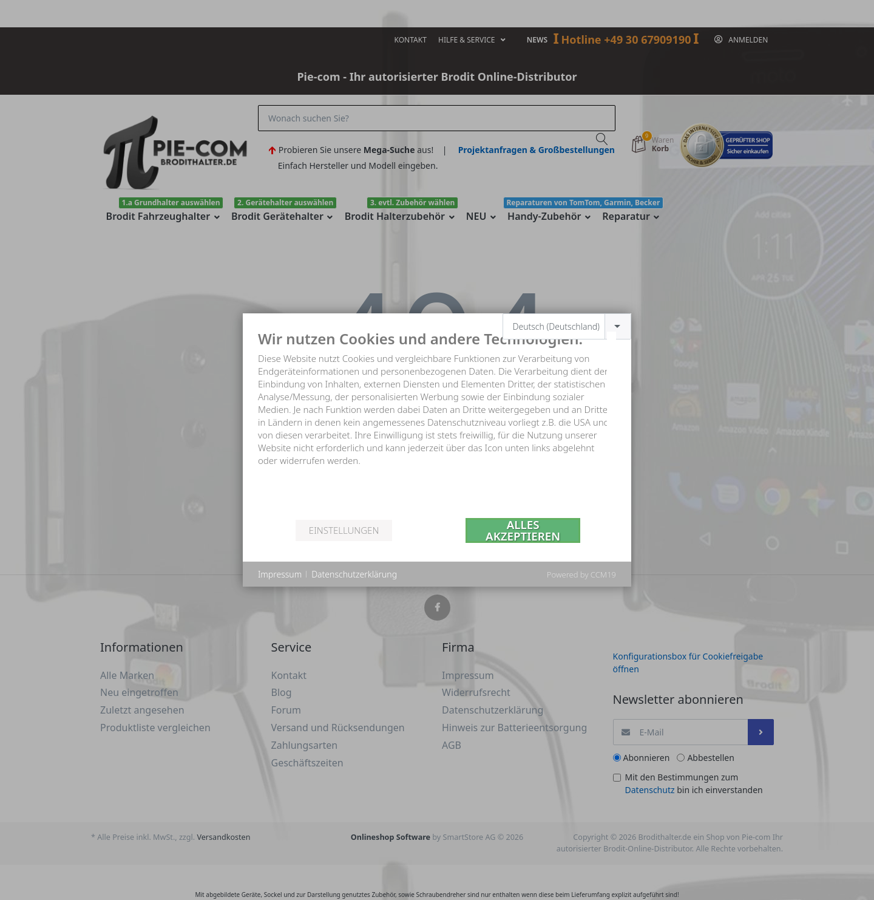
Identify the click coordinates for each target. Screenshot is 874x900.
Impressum (280, 574)
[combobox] (567, 326)
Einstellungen (344, 530)
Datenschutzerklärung (354, 574)
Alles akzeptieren (523, 530)
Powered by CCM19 (581, 574)
